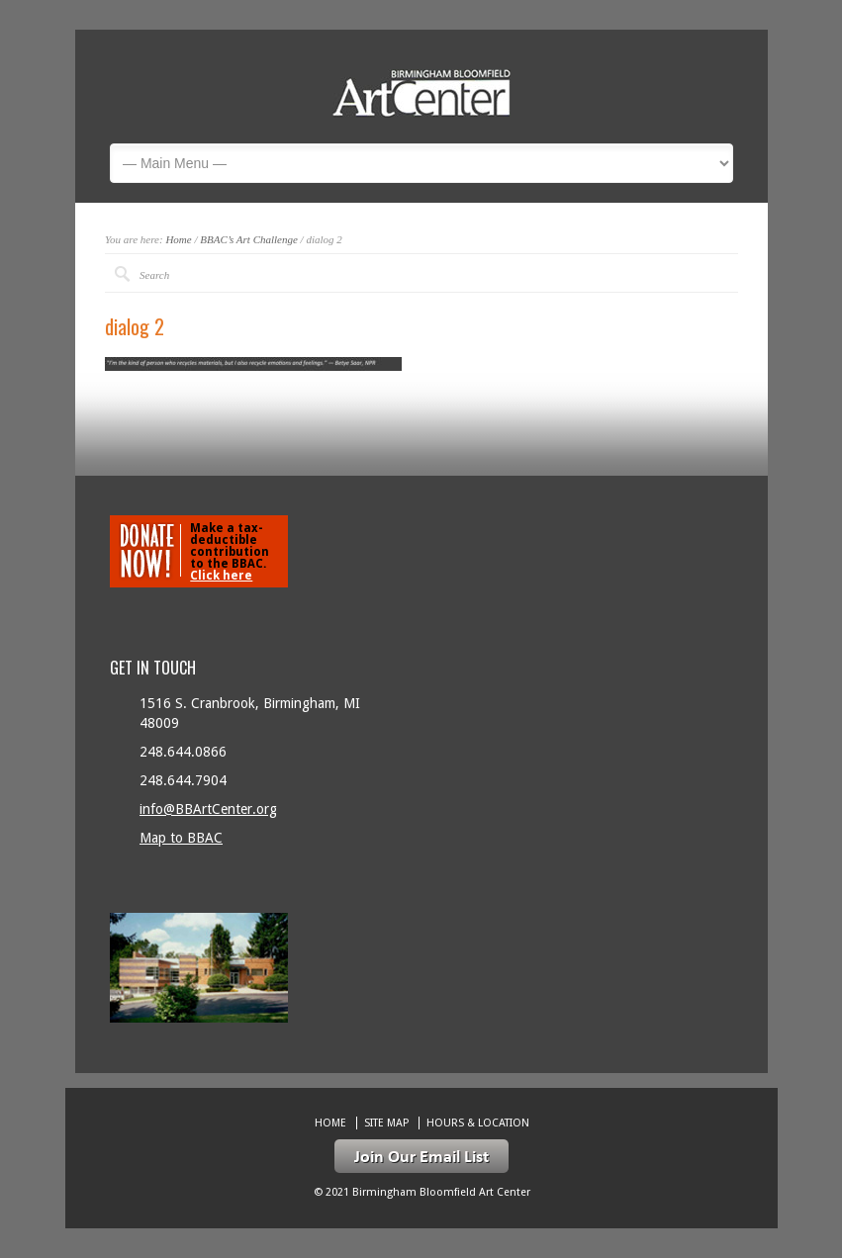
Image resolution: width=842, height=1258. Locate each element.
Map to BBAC (181, 838)
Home (178, 239)
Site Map (386, 1123)
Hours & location (477, 1123)
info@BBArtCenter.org (208, 809)
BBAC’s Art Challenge (249, 239)
